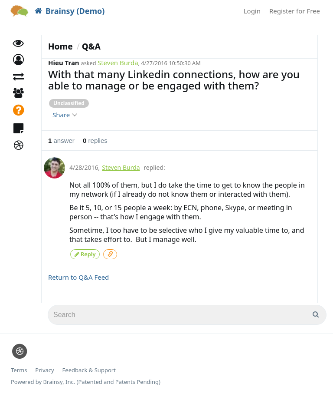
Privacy (44, 369)
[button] (18, 64)
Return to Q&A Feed (78, 276)
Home (60, 46)
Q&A (91, 46)
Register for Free (294, 11)
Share (64, 114)
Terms (19, 369)
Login (252, 11)
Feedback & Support (89, 369)
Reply (85, 253)
